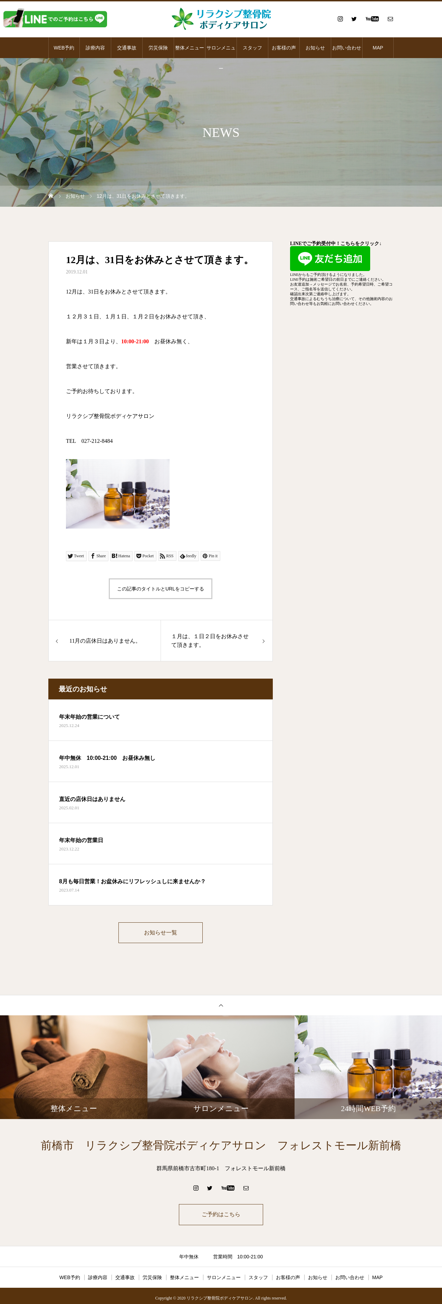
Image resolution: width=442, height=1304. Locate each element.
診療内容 (95, 47)
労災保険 (158, 47)
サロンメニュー (221, 51)
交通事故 (126, 47)
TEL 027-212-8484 (89, 441)
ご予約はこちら (221, 1215)
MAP (378, 47)
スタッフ (252, 47)
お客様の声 (284, 47)
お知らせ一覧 (160, 933)
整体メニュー (189, 47)
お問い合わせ (346, 47)
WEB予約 (64, 47)
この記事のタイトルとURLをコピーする (160, 589)
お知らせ (315, 47)
